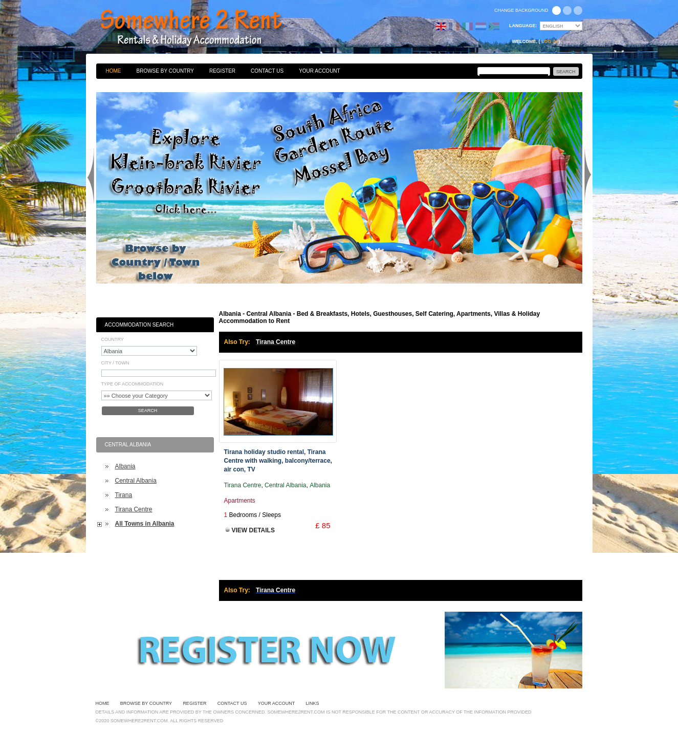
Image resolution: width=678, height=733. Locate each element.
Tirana (124, 495)
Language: (523, 25)
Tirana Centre (133, 509)
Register (222, 71)
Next (588, 176)
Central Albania (136, 480)
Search (148, 410)
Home (113, 71)
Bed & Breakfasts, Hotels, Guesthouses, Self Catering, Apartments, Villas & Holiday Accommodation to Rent (202, 28)
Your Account (319, 71)
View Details (253, 530)
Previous (90, 176)
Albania (125, 466)
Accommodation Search (139, 325)
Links (312, 703)
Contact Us (267, 71)
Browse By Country (165, 71)
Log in (549, 41)
